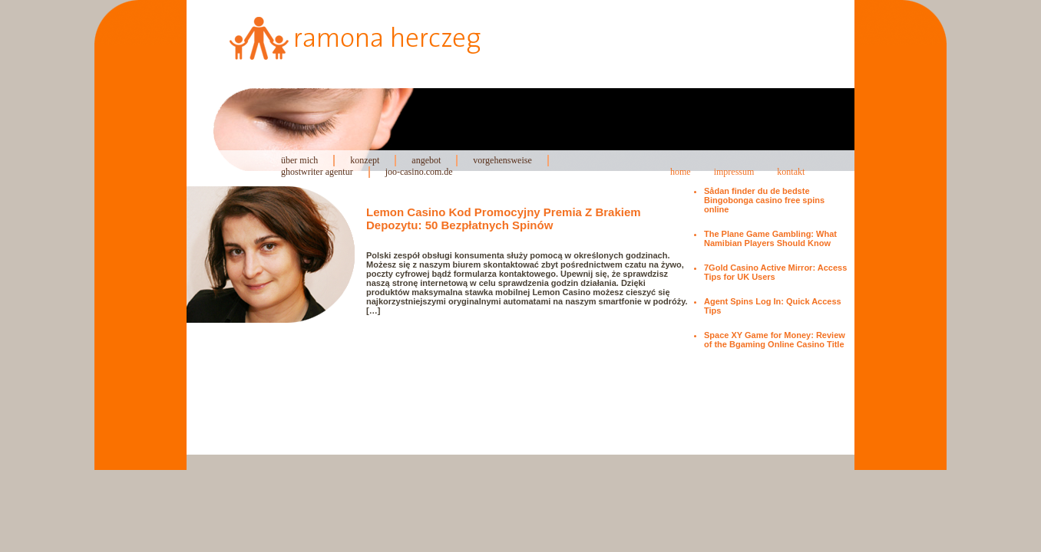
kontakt (791, 171)
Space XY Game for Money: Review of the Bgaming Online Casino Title (774, 339)
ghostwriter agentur (317, 171)
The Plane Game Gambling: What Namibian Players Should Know (770, 238)
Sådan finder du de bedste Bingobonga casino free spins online (764, 200)
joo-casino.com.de (419, 171)
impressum (734, 171)
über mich (299, 160)
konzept (364, 160)
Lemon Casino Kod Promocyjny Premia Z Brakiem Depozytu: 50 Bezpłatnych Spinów (503, 218)
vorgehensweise (502, 160)
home (680, 171)
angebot (426, 160)
